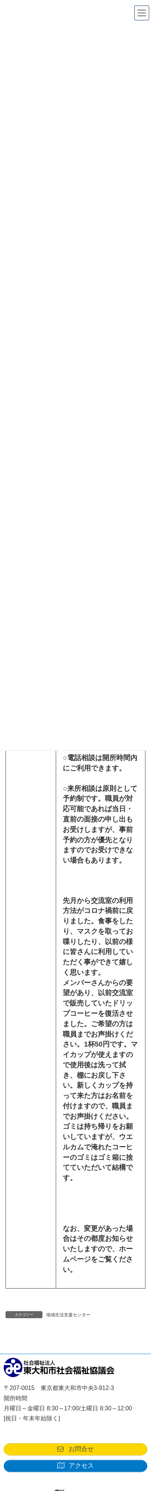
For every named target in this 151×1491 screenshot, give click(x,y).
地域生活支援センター (68, 1314)
